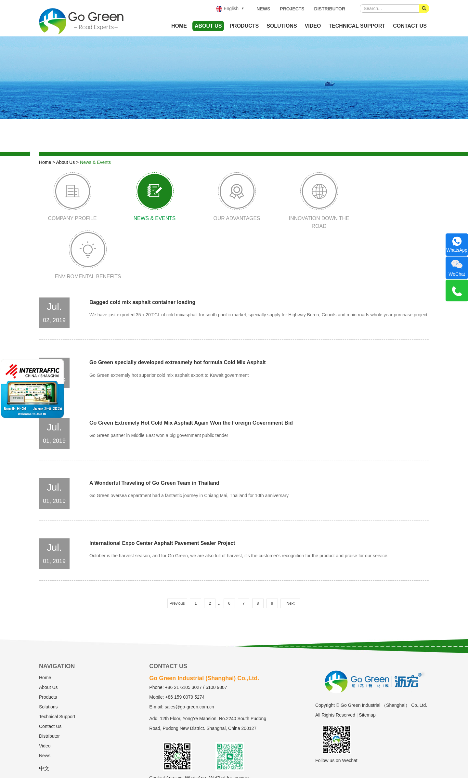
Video (313, 26)
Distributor (329, 8)
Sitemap (367, 657)
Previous (177, 546)
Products (244, 26)
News (263, 8)
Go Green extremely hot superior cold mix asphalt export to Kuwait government (169, 317)
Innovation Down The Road (267, 222)
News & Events (95, 162)
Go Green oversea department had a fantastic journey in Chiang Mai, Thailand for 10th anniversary (189, 438)
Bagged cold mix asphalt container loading (142, 243)
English (227, 9)
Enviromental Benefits (336, 222)
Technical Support (357, 26)
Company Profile (64, 218)
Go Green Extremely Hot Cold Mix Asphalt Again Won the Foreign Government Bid (191, 364)
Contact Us (410, 26)
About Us (208, 26)
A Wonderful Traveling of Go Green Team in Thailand (154, 425)
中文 (44, 711)
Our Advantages (200, 218)
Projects (292, 8)
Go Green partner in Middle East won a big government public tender (158, 377)
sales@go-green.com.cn (189, 649)
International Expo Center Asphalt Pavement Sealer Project (162, 485)
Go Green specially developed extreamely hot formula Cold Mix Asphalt (177, 304)
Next (291, 546)
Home (179, 26)
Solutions (281, 26)
